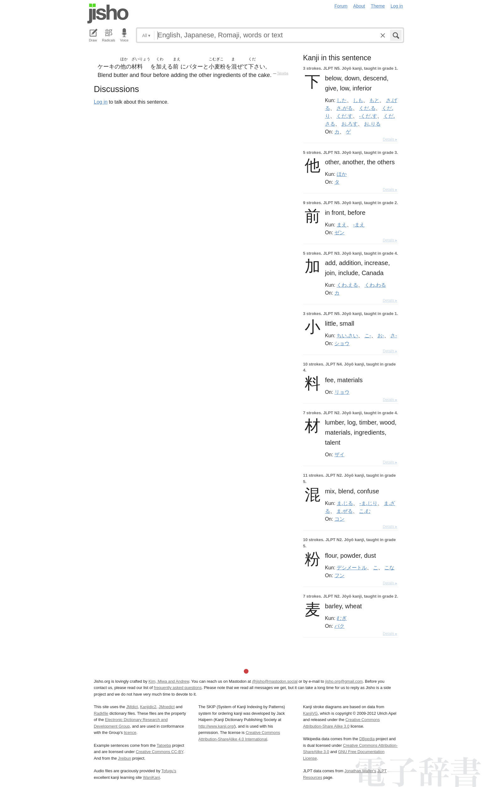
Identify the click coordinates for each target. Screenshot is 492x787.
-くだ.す (368, 115)
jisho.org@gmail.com (344, 681)
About (359, 5)
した (342, 100)
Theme (378, 5)
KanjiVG (310, 713)
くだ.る (367, 108)
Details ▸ (390, 139)
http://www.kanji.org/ (216, 726)
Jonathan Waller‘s (360, 770)
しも (358, 100)
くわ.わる (375, 284)
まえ (342, 224)
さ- (393, 335)
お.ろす (349, 123)
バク (339, 625)
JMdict (132, 706)
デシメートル (352, 567)
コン (339, 518)
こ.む (364, 510)
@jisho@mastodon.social (274, 681)
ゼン (339, 232)
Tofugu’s (168, 770)
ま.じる (345, 503)
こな (389, 567)
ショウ (342, 343)
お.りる (372, 123)
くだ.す (344, 115)
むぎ (342, 618)
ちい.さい (347, 335)
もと (374, 100)
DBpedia (367, 738)
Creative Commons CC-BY (159, 751)
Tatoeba (282, 73)
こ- (368, 335)
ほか (342, 174)
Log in (397, 5)
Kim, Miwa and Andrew (168, 681)
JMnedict (166, 706)
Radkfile (101, 713)
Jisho (108, 13)
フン (339, 575)
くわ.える (347, 284)
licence (130, 732)
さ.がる (344, 108)
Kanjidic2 (148, 706)
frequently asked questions (177, 687)
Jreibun (124, 758)
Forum (341, 5)
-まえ (359, 224)
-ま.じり (368, 503)
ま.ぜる (344, 510)
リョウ (342, 391)
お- (380, 335)
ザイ (339, 454)
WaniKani (151, 777)
